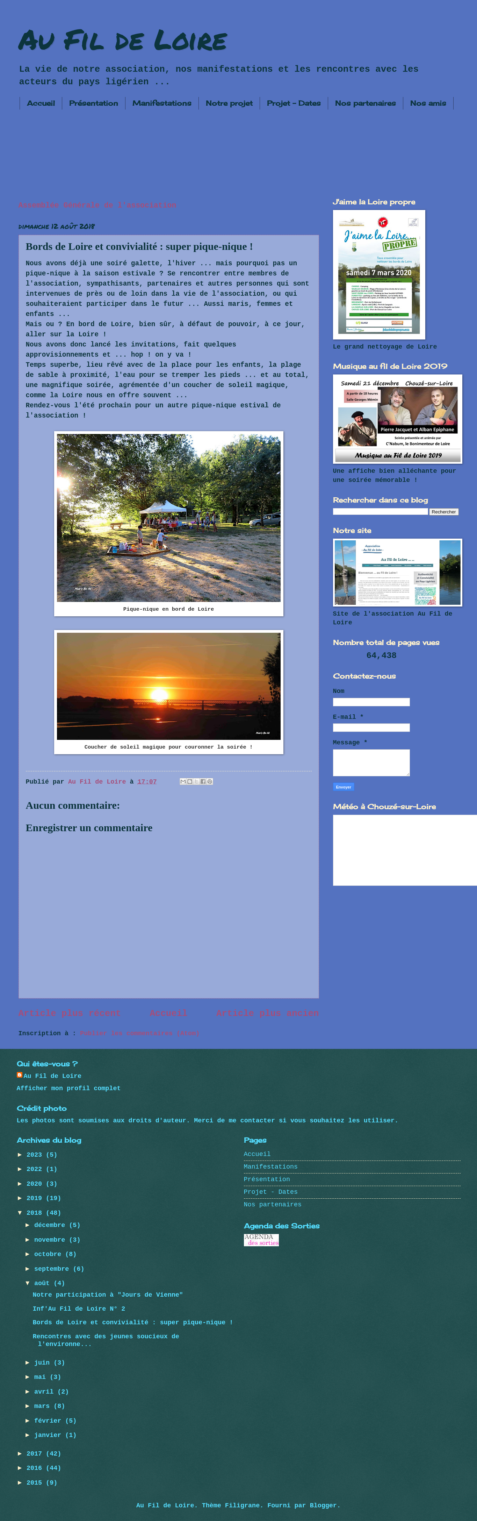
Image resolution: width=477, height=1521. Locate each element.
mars (43, 1406)
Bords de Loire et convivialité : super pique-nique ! (132, 1322)
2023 (36, 1155)
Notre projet (229, 103)
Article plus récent (70, 1014)
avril (45, 1392)
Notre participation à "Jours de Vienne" (107, 1295)
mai (42, 1377)
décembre (51, 1225)
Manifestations (161, 103)
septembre (53, 1269)
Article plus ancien (267, 1014)
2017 (36, 1454)
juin (43, 1363)
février (49, 1421)
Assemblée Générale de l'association (97, 205)
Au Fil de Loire (123, 38)
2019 (36, 1198)
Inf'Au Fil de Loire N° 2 (78, 1309)
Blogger (323, 1505)
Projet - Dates (294, 103)
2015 (36, 1483)
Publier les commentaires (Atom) (140, 1033)
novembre (51, 1240)
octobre (49, 1254)
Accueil (41, 103)
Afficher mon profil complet (69, 1088)
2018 (36, 1213)
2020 (36, 1184)
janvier (49, 1435)
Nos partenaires (365, 103)
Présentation (93, 103)
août (43, 1283)
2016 (36, 1468)
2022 (36, 1169)
